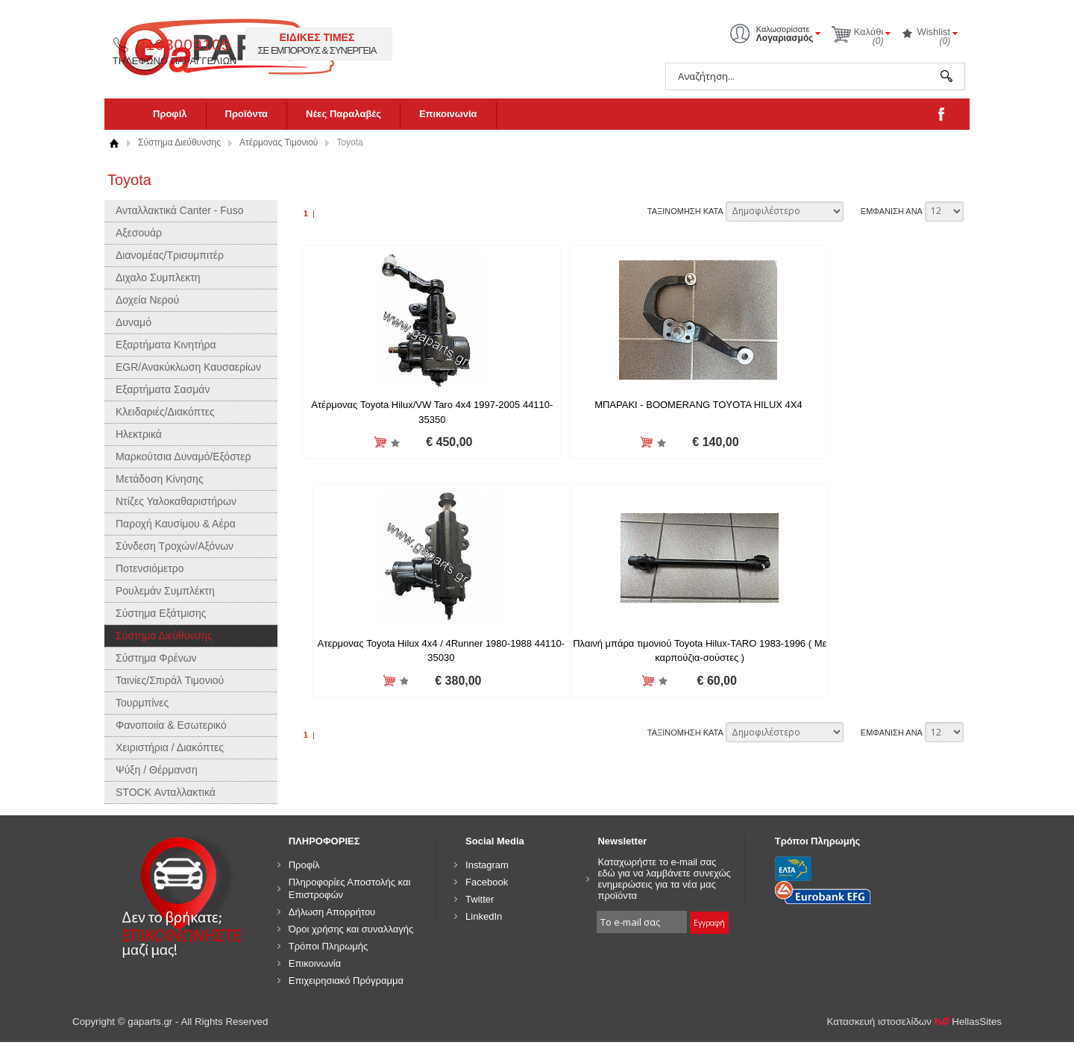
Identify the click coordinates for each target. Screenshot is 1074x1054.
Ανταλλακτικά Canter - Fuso (179, 210)
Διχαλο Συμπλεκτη (158, 277)
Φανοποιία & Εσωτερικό (171, 725)
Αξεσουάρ (139, 233)
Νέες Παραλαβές (343, 113)
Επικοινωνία (448, 113)
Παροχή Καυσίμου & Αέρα (176, 524)
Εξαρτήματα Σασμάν (163, 389)
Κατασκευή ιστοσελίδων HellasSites (914, 1021)
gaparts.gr (236, 45)
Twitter (479, 899)
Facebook (486, 882)
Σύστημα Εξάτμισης (161, 613)
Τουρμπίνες (142, 703)
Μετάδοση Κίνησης (160, 479)
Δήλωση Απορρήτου (332, 911)
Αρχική (113, 143)
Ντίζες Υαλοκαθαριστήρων (176, 501)
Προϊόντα (246, 113)
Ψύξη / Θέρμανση (157, 770)
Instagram (487, 865)
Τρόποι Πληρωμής (328, 946)
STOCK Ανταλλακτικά (166, 792)
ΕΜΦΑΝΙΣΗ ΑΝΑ (892, 211)
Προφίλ (170, 113)
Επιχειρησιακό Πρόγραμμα (346, 980)
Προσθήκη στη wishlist (373, 442)
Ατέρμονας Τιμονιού (278, 142)
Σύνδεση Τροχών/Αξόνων (174, 546)
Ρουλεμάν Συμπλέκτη (165, 591)
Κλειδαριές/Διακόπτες (165, 412)
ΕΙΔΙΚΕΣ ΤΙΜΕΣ (572, 37)
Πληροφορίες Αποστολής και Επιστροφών (350, 888)
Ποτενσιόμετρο (150, 568)
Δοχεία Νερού (147, 300)
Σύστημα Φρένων (156, 658)
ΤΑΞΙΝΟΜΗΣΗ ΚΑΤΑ (685, 211)
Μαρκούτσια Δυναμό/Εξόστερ (183, 456)
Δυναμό (133, 322)
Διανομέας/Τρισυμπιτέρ (170, 255)
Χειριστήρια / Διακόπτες (170, 747)
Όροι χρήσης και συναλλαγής (351, 929)
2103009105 (439, 44)
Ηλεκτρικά (139, 434)
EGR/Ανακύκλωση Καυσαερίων (188, 367)
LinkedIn (483, 916)
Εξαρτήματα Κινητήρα (166, 345)
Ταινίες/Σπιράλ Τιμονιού (170, 680)
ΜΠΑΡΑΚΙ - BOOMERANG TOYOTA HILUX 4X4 (633, 404)
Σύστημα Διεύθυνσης (179, 142)
